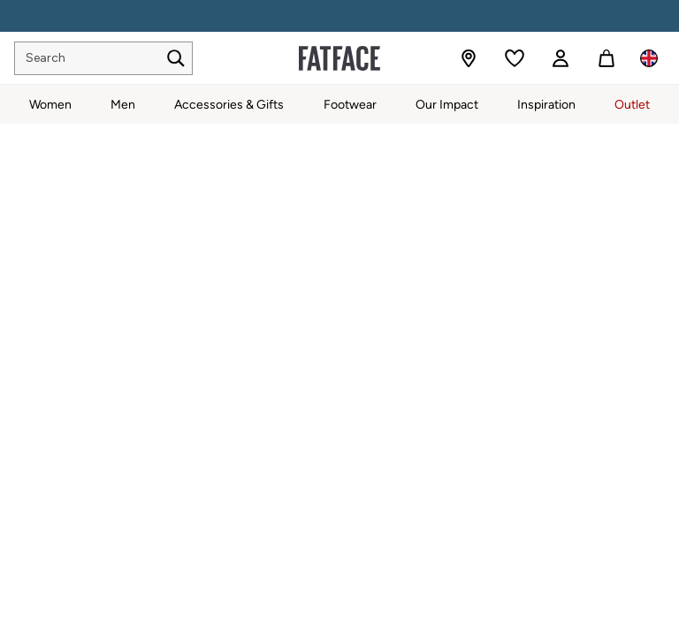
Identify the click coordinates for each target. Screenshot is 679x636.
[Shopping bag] (606, 58)
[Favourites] (514, 58)
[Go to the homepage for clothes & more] (339, 58)
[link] (560, 58)
